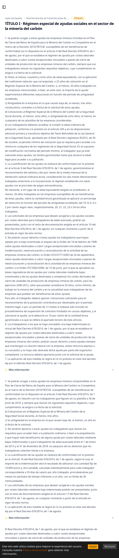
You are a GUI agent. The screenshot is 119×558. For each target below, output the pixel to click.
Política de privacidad (35, 550)
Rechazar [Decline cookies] (109, 546)
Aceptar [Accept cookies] (93, 546)
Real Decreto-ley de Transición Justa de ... (47, 18)
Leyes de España (13, 18)
